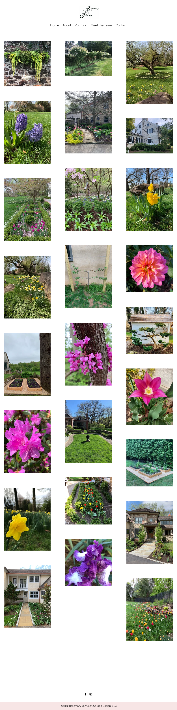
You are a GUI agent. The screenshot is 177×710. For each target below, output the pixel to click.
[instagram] (91, 694)
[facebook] (85, 694)
